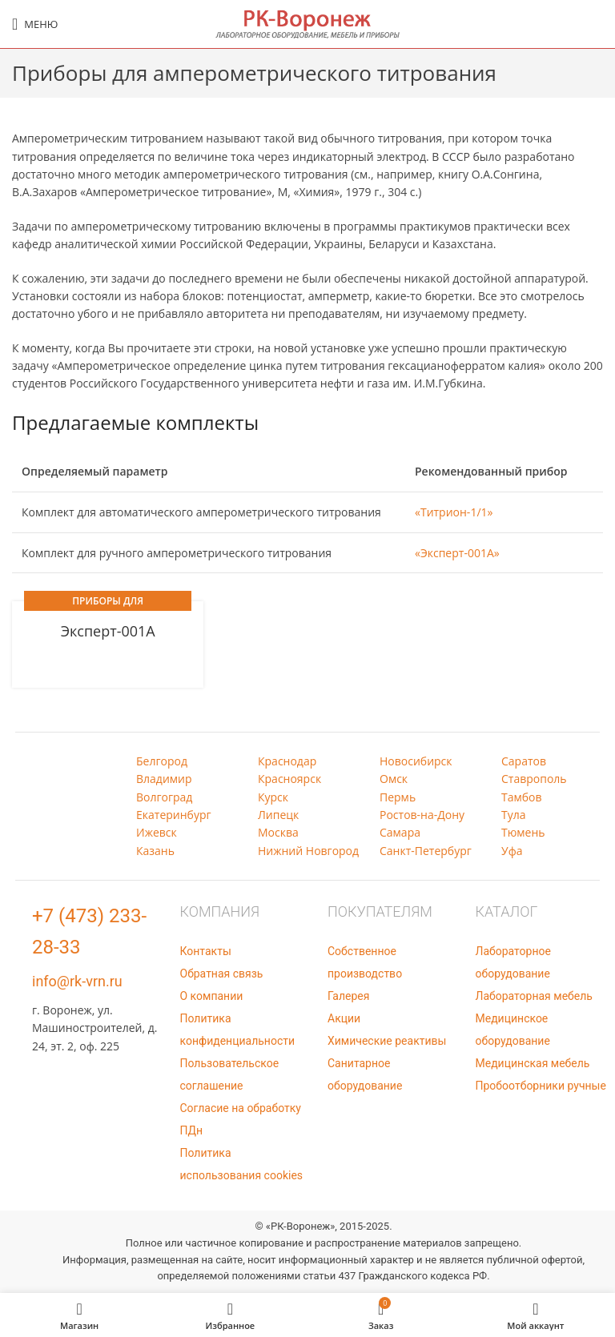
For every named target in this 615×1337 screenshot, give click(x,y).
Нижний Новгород (308, 850)
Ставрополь (534, 778)
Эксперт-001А (108, 630)
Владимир (164, 778)
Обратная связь (221, 973)
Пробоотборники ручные (541, 1085)
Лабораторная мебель (534, 996)
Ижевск (156, 832)
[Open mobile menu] (35, 24)
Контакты (205, 951)
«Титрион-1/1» (453, 512)
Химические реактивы (387, 1040)
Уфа (511, 850)
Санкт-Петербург (426, 850)
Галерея (348, 996)
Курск (273, 797)
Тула (513, 814)
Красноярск (289, 778)
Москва (278, 832)
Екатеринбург (173, 814)
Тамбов (521, 797)
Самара (400, 832)
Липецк (278, 814)
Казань (155, 850)
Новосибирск (416, 761)
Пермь (398, 797)
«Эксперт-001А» (457, 552)
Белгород (161, 761)
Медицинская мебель (533, 1063)
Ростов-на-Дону (422, 814)
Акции (344, 1018)
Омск (394, 778)
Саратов (523, 761)
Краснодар (287, 761)
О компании (211, 996)
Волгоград (164, 797)
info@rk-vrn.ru (77, 981)
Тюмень (523, 832)
